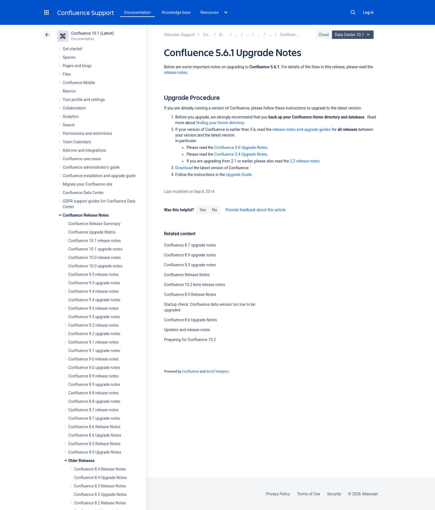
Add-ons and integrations (84, 150)
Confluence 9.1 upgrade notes (94, 350)
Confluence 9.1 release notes (93, 342)
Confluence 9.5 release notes (93, 274)
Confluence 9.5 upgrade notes (94, 283)
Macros (69, 91)
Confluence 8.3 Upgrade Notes (100, 494)
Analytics (71, 116)
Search (353, 12)
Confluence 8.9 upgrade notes (94, 384)
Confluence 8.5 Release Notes (94, 443)
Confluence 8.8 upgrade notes (94, 401)
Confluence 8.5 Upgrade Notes (94, 452)
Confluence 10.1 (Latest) (92, 33)
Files (67, 74)
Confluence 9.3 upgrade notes (94, 317)
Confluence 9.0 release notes (93, 359)
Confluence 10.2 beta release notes (194, 284)
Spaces (69, 57)
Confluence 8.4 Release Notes (100, 469)
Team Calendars (77, 142)
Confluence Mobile (79, 82)
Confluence (190, 371)
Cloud (324, 34)
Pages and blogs (77, 65)
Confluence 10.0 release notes (94, 257)
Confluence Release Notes (86, 215)
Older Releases (81, 460)
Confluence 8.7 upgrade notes (94, 418)
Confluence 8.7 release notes (93, 410)
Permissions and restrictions (87, 133)
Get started (72, 49)
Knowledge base (176, 12)
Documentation (137, 12)
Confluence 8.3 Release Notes (100, 486)
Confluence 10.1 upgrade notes (95, 249)
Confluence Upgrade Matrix (92, 232)
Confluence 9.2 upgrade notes (94, 333)
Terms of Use (308, 494)
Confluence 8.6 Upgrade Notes (94, 435)
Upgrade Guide (239, 174)
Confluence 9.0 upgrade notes (94, 367)
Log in (368, 12)
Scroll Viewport (217, 371)
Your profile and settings (84, 99)
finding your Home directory (220, 122)
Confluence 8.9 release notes (93, 376)
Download (184, 168)
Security (334, 494)
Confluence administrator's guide (91, 167)
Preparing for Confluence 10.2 (190, 339)
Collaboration (74, 108)
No (214, 210)
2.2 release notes (305, 161)
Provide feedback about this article (255, 210)
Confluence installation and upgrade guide (99, 175)
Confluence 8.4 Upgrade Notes (100, 477)
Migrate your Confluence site (87, 184)
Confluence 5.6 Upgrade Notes (240, 147)
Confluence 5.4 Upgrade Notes (240, 154)
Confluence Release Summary (94, 223)
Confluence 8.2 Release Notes (100, 503)
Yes (203, 210)
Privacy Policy (278, 494)
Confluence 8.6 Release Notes (94, 427)
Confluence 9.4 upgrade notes (94, 300)
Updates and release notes (187, 329)
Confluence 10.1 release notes (94, 240)
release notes (175, 72)
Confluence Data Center (83, 192)
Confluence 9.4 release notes (93, 291)
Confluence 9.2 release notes (93, 325)
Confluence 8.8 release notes (93, 393)
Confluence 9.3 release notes (93, 308)
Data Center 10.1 (353, 35)
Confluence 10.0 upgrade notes (95, 266)
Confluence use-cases (82, 159)
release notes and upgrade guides (301, 129)
